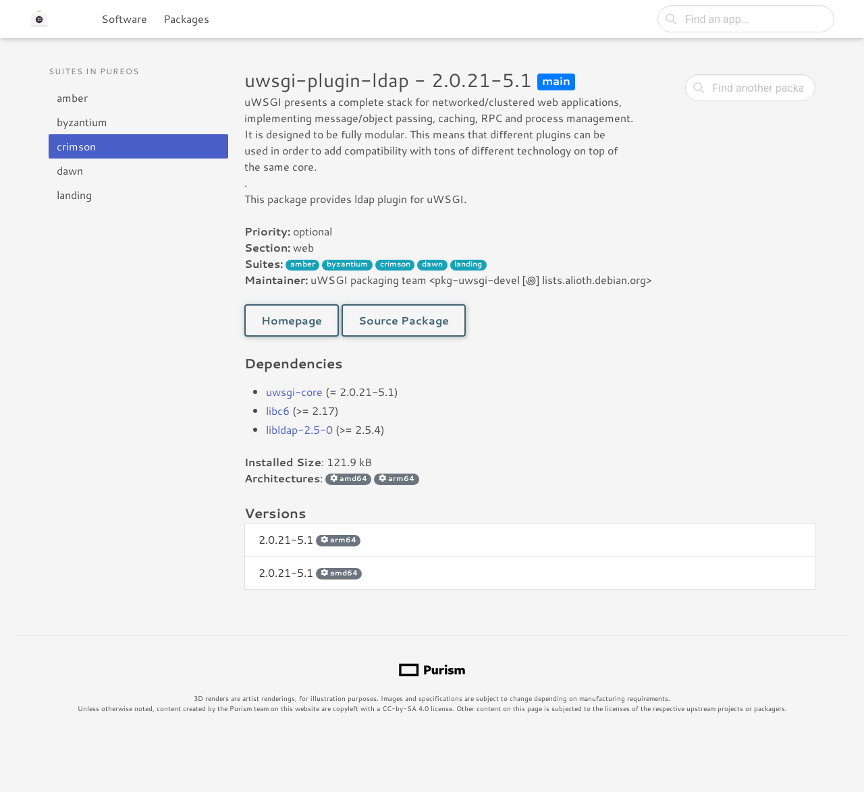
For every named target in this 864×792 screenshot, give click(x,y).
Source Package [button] (403, 320)
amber (72, 97)
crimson (76, 146)
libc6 (278, 410)
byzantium (82, 122)
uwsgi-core (294, 391)
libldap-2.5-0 (299, 429)
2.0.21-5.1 (309, 539)
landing (74, 194)
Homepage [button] (291, 320)
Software (124, 18)
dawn (70, 170)
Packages (186, 18)
